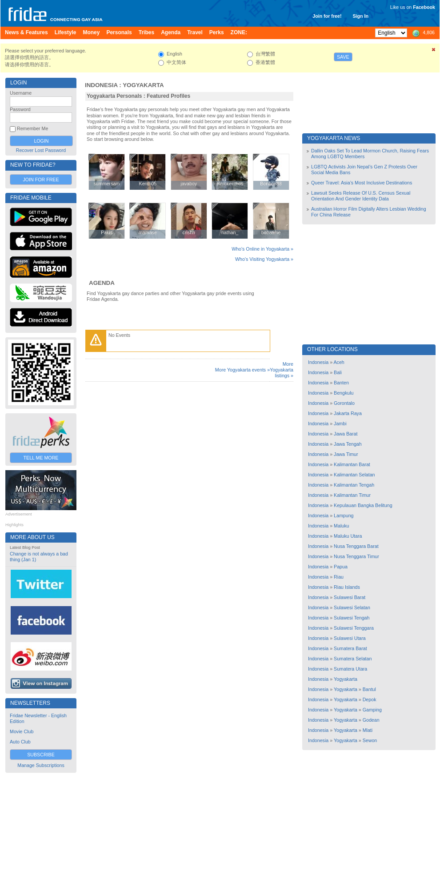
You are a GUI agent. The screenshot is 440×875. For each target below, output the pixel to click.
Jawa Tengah (348, 444)
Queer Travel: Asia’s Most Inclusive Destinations (361, 182)
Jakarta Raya (348, 413)
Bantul (369, 689)
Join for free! (326, 16)
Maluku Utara (348, 536)
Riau (339, 576)
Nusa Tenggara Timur (356, 556)
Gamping (372, 709)
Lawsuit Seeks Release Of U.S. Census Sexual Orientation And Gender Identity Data (360, 195)
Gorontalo (344, 403)
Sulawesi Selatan (352, 607)
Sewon (370, 740)
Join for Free (41, 179)
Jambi (340, 423)
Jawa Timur (346, 454)
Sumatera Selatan (353, 658)
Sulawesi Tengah (351, 617)
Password (20, 109)
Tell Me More (41, 457)
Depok (369, 699)
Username (21, 93)
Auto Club (20, 741)
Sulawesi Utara (350, 638)
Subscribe (41, 754)
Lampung (343, 515)
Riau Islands (347, 587)
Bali (338, 372)
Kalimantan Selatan (354, 474)
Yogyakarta (143, 85)
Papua (341, 566)
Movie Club (21, 731)
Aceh (338, 362)
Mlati (368, 730)
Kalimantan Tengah (354, 484)
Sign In (360, 16)
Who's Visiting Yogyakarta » (264, 259)
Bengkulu (343, 393)
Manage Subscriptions (40, 765)
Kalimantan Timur (352, 495)
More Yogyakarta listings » (281, 370)
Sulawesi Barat (349, 597)
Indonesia (101, 85)
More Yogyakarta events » (242, 369)
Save (343, 57)
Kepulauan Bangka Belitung (363, 505)
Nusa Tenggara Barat (356, 546)
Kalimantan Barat (352, 464)
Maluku (341, 525)
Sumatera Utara (350, 668)
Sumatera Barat (350, 648)
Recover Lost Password (41, 150)
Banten (341, 382)
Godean (371, 720)
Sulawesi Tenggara (354, 628)
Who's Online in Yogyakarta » (262, 249)
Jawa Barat (345, 433)
